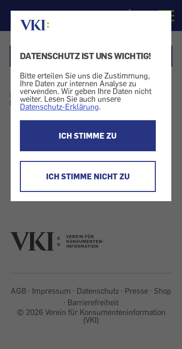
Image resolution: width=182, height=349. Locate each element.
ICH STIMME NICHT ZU (88, 176)
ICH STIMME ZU (87, 136)
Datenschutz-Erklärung (59, 106)
